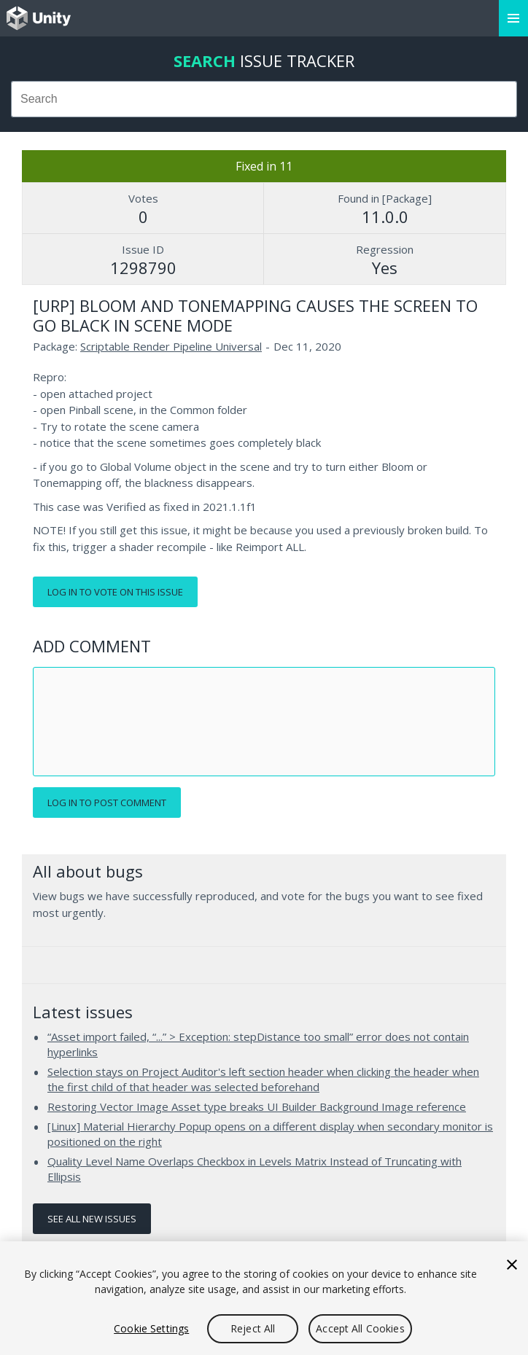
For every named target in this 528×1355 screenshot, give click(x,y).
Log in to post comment (106, 802)
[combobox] (264, 99)
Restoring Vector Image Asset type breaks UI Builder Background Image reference (256, 1106)
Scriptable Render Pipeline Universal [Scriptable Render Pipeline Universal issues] (171, 346)
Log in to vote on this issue (115, 591)
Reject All (252, 1328)
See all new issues (91, 1218)
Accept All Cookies (360, 1328)
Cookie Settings (151, 1328)
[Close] (512, 1265)
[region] (264, 1298)
